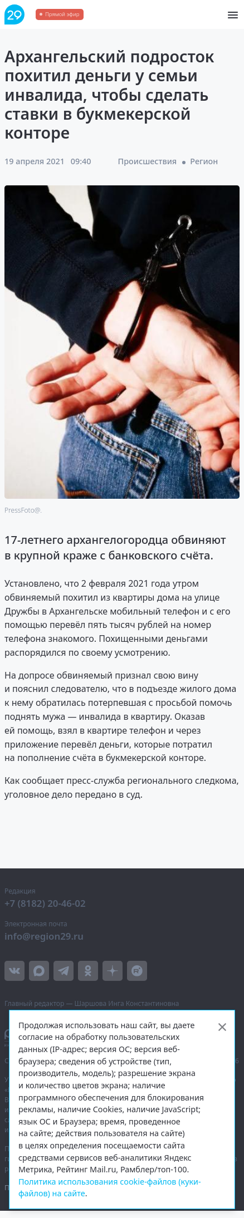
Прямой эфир (62, 14)
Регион (204, 161)
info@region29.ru (44, 936)
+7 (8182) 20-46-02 (45, 903)
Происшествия (147, 161)
